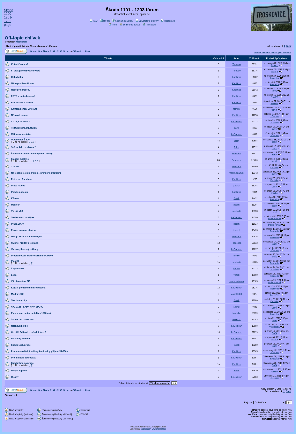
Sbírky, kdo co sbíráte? (23, 147)
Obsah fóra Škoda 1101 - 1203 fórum (49, 51)
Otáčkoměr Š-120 (20, 139)
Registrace (168, 21)
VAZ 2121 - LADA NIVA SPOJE (27, 306)
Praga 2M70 (17, 224)
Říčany (14, 377)
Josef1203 (236, 294)
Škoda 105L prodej (21, 345)
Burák (274, 155)
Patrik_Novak (274, 225)
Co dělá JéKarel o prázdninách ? (28, 332)
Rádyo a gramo (19, 370)
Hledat (105, 21)
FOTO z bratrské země (23, 96)
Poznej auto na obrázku (23, 230)
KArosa (15, 198)
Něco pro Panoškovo (22, 83)
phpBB (142, 427)
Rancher (274, 103)
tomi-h (236, 109)
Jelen (236, 141)
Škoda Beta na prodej (22, 363)
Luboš (274, 212)
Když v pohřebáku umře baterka (28, 287)
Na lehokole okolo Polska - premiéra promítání (36, 173)
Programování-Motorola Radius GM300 (32, 255)
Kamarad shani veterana (24, 109)
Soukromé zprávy (130, 24)
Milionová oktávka (21, 134)
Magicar (15, 204)
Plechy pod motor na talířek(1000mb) (31, 313)
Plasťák (15, 261)
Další (288, 46)
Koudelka (274, 78)
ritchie (236, 255)
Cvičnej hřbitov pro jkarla (24, 243)
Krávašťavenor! (19, 64)
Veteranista (274, 327)
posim (274, 142)
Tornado (236, 64)
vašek (236, 275)
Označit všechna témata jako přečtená (272, 53)
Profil (113, 24)
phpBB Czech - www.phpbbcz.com (153, 429)
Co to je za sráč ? (20, 121)
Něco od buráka (19, 115)
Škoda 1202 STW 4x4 (22, 319)
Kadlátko (236, 77)
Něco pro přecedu (20, 89)
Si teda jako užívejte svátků (25, 70)
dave (236, 128)
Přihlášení (149, 24)
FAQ (93, 21)
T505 (274, 91)
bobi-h (274, 161)
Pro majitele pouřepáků (23, 357)
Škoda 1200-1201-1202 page (8, 17)
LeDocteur (274, 116)
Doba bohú (17, 77)
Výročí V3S (17, 211)
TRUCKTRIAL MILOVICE (24, 128)
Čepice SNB (17, 268)
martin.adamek (236, 173)
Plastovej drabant (20, 338)
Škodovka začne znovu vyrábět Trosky (31, 153)
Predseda (236, 160)
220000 (15, 166)
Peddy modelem (19, 192)
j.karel (274, 148)
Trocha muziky (19, 300)
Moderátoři (21, 42)
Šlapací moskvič (20, 159)
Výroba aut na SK (20, 281)
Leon (13, 275)
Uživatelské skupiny (147, 21)
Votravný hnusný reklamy (24, 249)
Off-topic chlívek (22, 37)
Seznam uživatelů (122, 21)
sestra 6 (274, 72)
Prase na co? (18, 185)
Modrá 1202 (17, 294)
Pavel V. (274, 97)
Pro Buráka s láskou (22, 102)
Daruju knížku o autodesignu (26, 236)
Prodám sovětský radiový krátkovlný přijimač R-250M (39, 351)
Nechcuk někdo (19, 326)
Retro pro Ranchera (21, 179)
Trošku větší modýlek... (23, 217)
